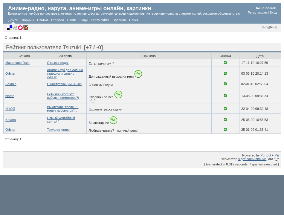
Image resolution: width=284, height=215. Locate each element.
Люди (83, 20)
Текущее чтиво (58, 129)
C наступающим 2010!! (64, 84)
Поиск (133, 20)
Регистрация (257, 12)
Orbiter (10, 73)
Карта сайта (100, 20)
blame (9, 96)
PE (276, 155)
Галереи (57, 20)
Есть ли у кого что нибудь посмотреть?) (63, 95)
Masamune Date (17, 62)
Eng (266, 27)
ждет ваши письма (252, 159)
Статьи (42, 20)
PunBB (266, 155)
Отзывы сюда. (57, 62)
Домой (13, 20)
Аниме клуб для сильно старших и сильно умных (65, 73)
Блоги (71, 20)
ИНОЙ (10, 108)
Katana (10, 120)
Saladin (10, 84)
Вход (273, 12)
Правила (119, 20)
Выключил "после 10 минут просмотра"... (62, 108)
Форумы (28, 20)
